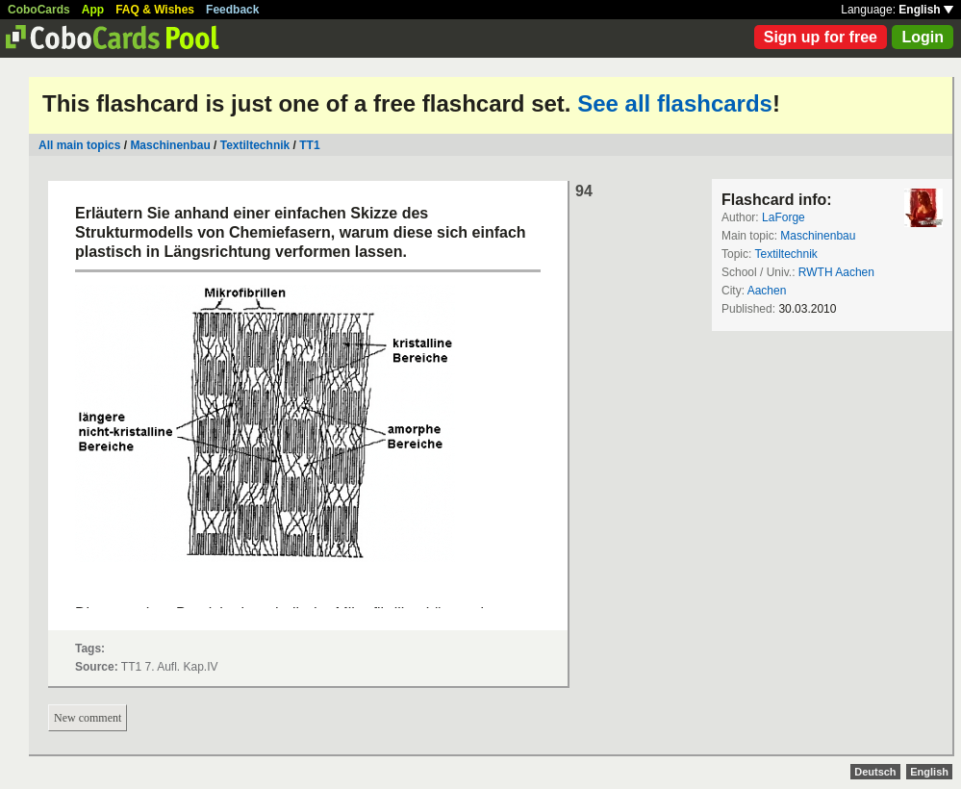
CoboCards (39, 9)
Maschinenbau (170, 145)
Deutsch (875, 771)
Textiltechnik (256, 145)
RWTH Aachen (836, 272)
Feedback (232, 9)
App (93, 9)
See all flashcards (674, 103)
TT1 (309, 145)
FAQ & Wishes (154, 9)
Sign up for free (820, 37)
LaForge (783, 217)
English (925, 9)
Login (922, 37)
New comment (87, 718)
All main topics (79, 145)
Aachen (767, 290)
